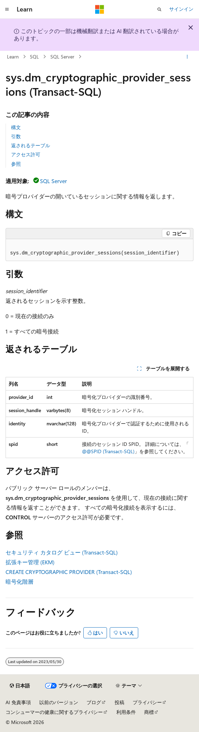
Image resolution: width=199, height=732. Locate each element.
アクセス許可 (25, 154)
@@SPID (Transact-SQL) (108, 451)
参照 (16, 163)
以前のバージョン (58, 702)
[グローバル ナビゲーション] (7, 9)
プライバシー (147, 702)
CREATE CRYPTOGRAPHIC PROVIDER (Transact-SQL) (69, 571)
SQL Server (62, 56)
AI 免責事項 (18, 702)
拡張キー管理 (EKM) (30, 562)
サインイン (181, 9)
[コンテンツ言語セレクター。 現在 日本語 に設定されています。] (20, 685)
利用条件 (126, 712)
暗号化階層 (19, 581)
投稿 (119, 702)
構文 (16, 127)
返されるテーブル (30, 145)
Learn (13, 56)
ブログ (93, 702)
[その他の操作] (187, 56)
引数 (16, 136)
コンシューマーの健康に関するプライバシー (54, 712)
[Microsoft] (99, 9)
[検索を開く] (159, 9)
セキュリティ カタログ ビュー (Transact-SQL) (62, 552)
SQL (34, 56)
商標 (149, 712)
